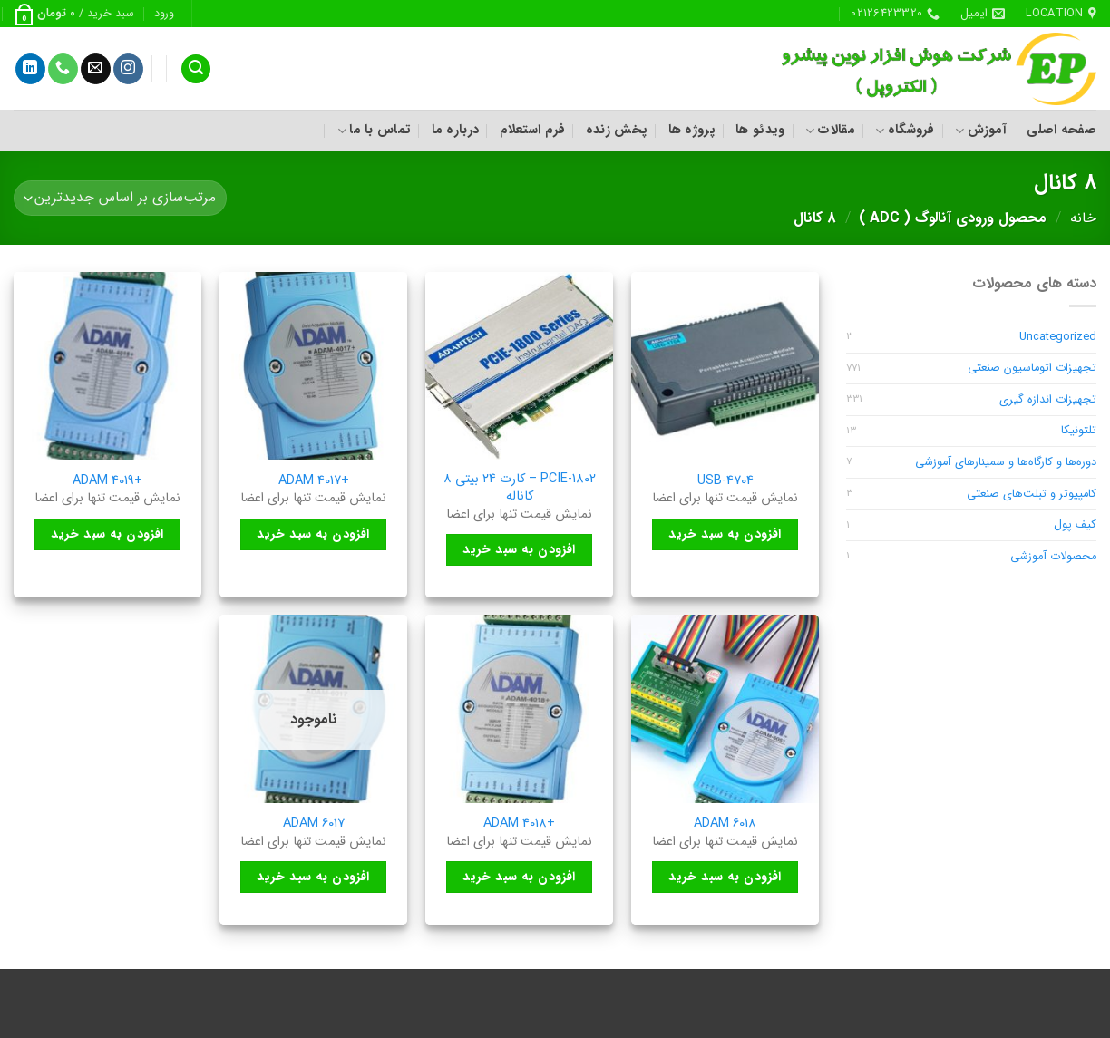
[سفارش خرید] (120, 198)
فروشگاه (905, 130)
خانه (1083, 218)
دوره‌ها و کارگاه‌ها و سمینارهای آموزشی (1005, 462)
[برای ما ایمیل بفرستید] (96, 68)
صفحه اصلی (1061, 130)
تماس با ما (374, 130)
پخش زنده (617, 130)
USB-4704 (725, 481)
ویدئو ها (759, 130)
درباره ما (456, 130)
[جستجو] (195, 69)
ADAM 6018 (725, 824)
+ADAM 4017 (313, 481)
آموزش (981, 130)
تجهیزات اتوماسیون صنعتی (1032, 368)
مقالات (830, 130)
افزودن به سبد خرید (725, 534)
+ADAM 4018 (519, 824)
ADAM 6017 (314, 824)
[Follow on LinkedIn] (30, 68)
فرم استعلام (533, 130)
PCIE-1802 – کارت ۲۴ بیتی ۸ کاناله (519, 488)
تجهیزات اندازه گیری (1047, 400)
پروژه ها (692, 130)
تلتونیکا (1078, 431)
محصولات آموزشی (1053, 557)
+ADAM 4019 (107, 481)
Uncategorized (1057, 337)
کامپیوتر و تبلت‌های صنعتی (1031, 494)
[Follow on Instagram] (128, 68)
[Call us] (63, 68)
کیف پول (1075, 525)
